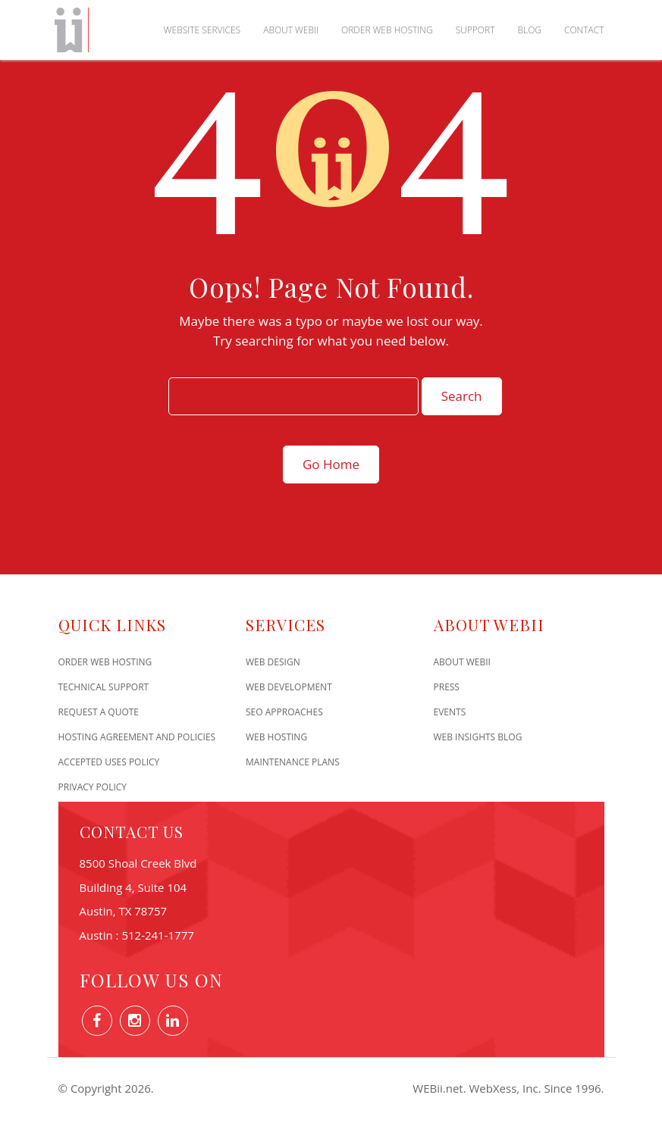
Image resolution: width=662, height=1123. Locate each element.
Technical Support (103, 686)
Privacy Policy (92, 786)
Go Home (331, 464)
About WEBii (290, 29)
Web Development (289, 686)
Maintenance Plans (293, 761)
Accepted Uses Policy (109, 761)
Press (447, 686)
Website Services (202, 29)
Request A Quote (99, 711)
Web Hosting (276, 736)
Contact (584, 29)
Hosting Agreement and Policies (137, 736)
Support (475, 29)
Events (450, 711)
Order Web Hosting (387, 29)
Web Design (273, 661)
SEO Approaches (284, 711)
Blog (529, 29)
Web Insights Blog (478, 736)
